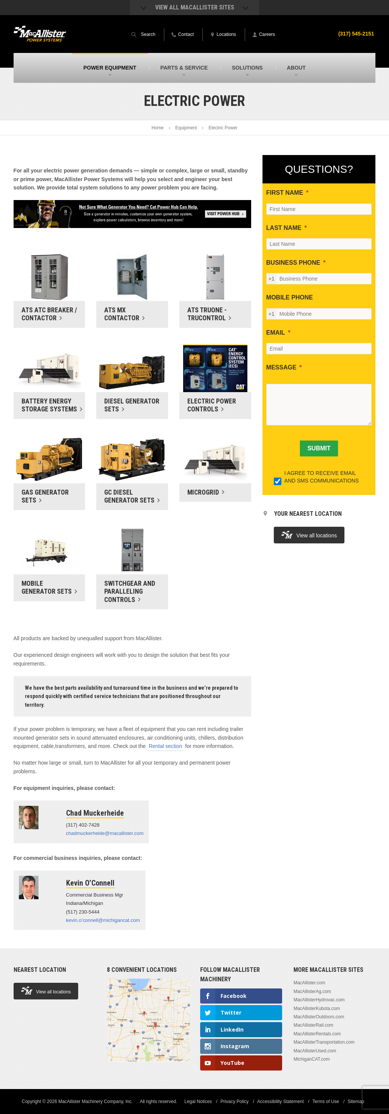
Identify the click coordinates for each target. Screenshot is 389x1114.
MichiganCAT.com (311, 1059)
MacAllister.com (309, 982)
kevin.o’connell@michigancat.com (103, 920)
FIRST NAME (284, 192)
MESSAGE (281, 367)
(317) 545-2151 (356, 34)
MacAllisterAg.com (312, 991)
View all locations (309, 535)
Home (157, 127)
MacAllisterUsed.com (314, 1050)
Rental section (165, 746)
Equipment (186, 127)
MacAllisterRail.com (313, 1025)
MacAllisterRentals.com (317, 1033)
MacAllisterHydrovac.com (318, 999)
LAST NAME (283, 228)
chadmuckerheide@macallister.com (105, 833)
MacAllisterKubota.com (316, 1008)
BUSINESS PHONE (293, 262)
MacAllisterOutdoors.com (318, 1016)
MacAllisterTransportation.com (324, 1042)
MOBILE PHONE (289, 297)
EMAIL (275, 332)
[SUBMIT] (319, 448)
